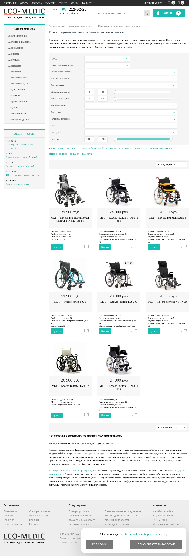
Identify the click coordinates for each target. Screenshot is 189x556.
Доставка (37, 3)
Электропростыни (79, 511)
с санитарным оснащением (159, 148)
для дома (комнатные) (92, 148)
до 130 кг (74, 153)
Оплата (24, 3)
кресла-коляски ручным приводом (89, 453)
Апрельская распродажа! (17, 184)
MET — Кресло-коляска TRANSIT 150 (119, 387)
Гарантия (9, 519)
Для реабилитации (57, 26)
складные (138, 148)
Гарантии (50, 3)
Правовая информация (71, 538)
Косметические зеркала (82, 519)
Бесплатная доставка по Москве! (21, 157)
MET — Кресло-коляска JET (70, 301)
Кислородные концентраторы (121, 515)
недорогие (87, 153)
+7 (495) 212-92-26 (163, 515)
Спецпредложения (39, 511)
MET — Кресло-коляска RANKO (70, 385)
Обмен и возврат (13, 524)
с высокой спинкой (58, 153)
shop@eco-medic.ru (163, 511)
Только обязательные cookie (156, 544)
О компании (10, 3)
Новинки (34, 519)
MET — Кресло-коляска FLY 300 (118, 301)
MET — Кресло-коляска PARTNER (167, 301)
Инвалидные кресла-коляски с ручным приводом (119, 26)
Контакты (87, 3)
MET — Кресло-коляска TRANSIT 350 (119, 219)
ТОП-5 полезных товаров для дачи (22, 175)
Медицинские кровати (117, 519)
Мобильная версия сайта (167, 524)
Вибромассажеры (79, 524)
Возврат (63, 3)
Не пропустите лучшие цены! (20, 166)
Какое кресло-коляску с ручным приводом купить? (73, 470)
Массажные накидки (80, 515)
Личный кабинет (153, 3)
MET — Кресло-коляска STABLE (167, 217)
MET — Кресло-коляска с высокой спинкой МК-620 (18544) (70, 219)
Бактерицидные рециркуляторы (123, 511)
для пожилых (72, 148)
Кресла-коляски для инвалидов (81, 26)
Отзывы (74, 3)
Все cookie (99, 544)
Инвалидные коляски (117, 524)
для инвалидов (56, 148)
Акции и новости (24, 133)
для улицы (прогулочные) (118, 148)
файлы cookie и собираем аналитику (144, 534)
